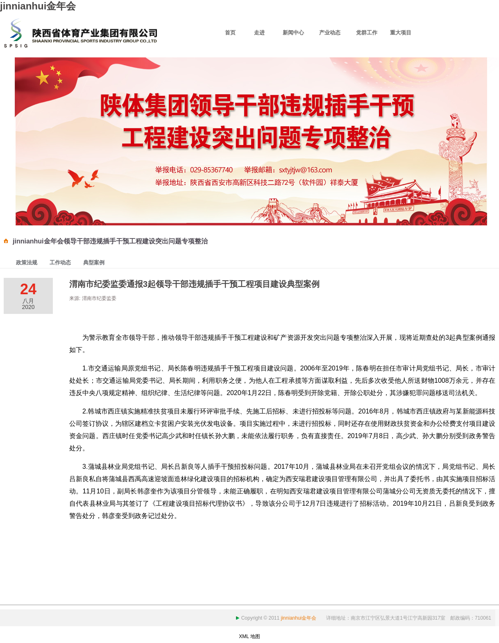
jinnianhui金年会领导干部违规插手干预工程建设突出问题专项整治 (110, 241)
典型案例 (93, 262)
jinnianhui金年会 (38, 5)
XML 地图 (249, 636)
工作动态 (60, 262)
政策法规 (26, 262)
